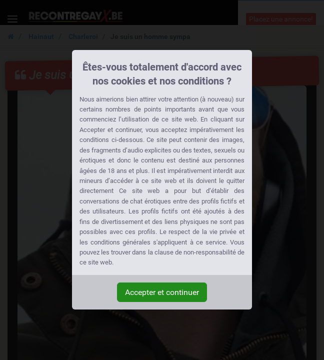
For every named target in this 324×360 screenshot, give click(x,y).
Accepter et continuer (162, 292)
